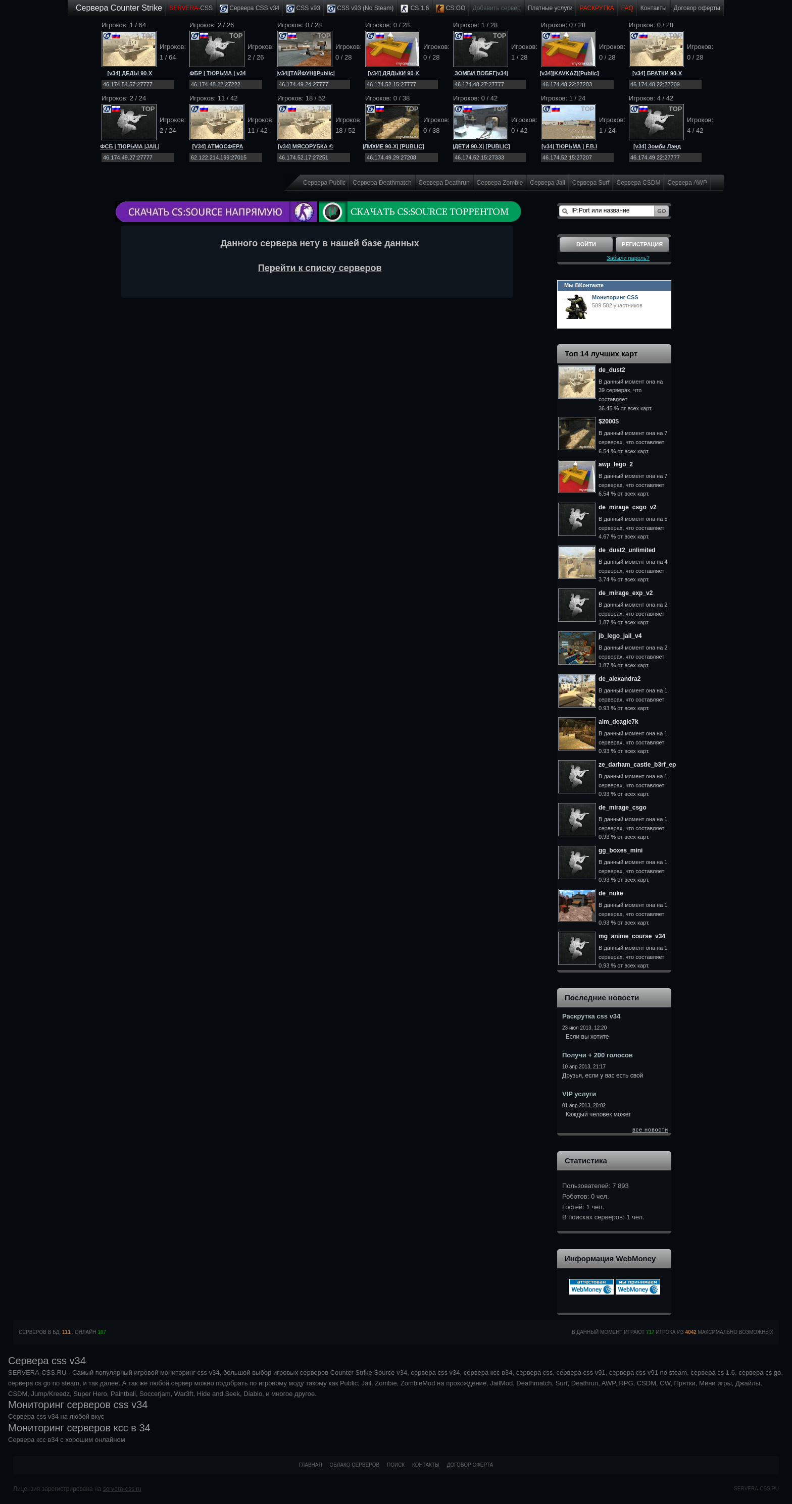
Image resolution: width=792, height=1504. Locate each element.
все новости (650, 1129)
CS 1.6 (415, 9)
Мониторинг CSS (615, 297)
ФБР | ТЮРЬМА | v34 (217, 73)
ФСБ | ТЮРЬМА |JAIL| (130, 146)
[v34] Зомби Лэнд (657, 146)
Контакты (653, 8)
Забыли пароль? (628, 258)
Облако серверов (355, 1465)
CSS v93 (303, 9)
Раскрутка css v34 (591, 1016)
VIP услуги (579, 1094)
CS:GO (450, 9)
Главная (310, 1465)
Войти (586, 244)
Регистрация (642, 244)
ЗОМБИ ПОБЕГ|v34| (481, 73)
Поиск (396, 1465)
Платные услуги (550, 8)
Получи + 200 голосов (597, 1055)
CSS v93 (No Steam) (360, 9)
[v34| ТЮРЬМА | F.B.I (569, 146)
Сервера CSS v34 (249, 9)
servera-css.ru (122, 1488)
